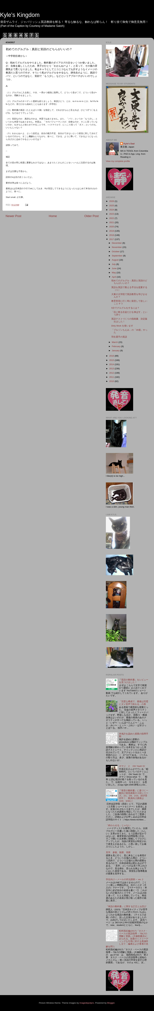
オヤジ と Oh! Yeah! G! (132, 766)
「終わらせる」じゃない (118, 825)
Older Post (91, 216)
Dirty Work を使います (122, 326)
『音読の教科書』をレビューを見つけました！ (133, 681)
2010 (112, 381)
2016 (112, 356)
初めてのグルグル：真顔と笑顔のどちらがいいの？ (129, 281)
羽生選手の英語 (119, 337)
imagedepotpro (87, 1003)
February (116, 346)
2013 (112, 368)
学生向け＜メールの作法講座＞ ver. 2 (124, 879)
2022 (112, 218)
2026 (112, 201)
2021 (112, 222)
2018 (112, 235)
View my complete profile (118, 161)
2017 (112, 239)
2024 (112, 210)
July (114, 264)
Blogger (111, 1003)
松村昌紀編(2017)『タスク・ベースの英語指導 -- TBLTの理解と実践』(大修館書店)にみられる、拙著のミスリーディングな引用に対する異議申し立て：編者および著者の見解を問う (127, 939)
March (115, 342)
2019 (112, 231)
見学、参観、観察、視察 (118, 852)
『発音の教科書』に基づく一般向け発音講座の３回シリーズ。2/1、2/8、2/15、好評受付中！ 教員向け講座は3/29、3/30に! (133, 795)
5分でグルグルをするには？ (125, 308)
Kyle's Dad (129, 143)
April (114, 277)
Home (53, 216)
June (114, 268)
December (117, 243)
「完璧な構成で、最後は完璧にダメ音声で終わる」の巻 (133, 702)
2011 (112, 377)
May (114, 272)
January (116, 350)
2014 (112, 364)
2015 (112, 360)
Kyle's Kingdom (20, 15)
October (116, 251)
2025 (112, 205)
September (117, 255)
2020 (112, 226)
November (117, 247)
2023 (112, 214)
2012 (112, 373)
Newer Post (13, 216)
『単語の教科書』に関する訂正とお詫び (126, 906)
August (115, 260)
